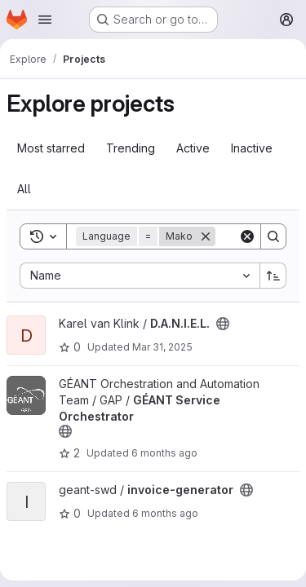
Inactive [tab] (252, 148)
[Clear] (247, 236)
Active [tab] (193, 148)
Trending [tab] (130, 148)
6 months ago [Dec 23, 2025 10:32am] (165, 513)
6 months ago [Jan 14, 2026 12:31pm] (164, 453)
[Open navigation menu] (45, 20)
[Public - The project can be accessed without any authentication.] (222, 323)
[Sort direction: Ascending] (273, 276)
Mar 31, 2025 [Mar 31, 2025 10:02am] (162, 347)
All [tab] (24, 189)
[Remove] (205, 236)
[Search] (273, 236)
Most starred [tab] (51, 148)
